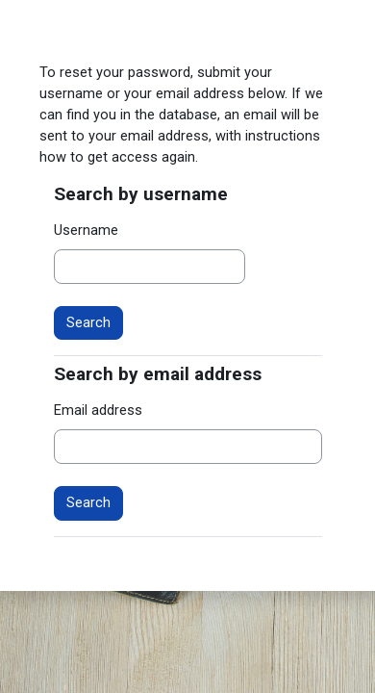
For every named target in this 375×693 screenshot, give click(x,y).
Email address (98, 410)
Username (86, 230)
